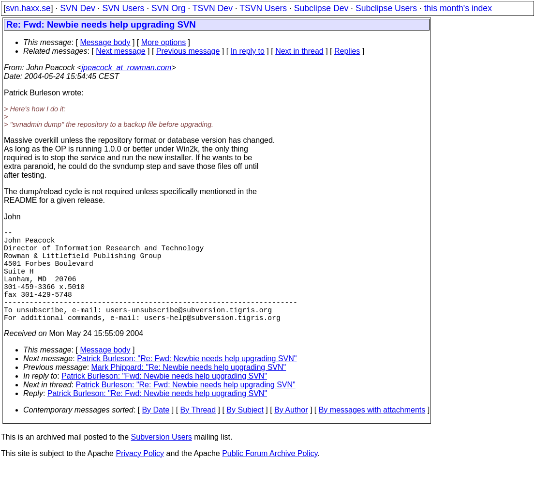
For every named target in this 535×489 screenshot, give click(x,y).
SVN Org (168, 8)
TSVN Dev (213, 8)
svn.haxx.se (28, 8)
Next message (120, 51)
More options (163, 42)
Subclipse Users (386, 8)
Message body (105, 42)
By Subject (244, 433)
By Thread (198, 433)
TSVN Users (263, 8)
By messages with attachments (372, 433)
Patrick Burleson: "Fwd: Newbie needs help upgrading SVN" (164, 399)
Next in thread (299, 51)
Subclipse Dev (321, 8)
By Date (155, 433)
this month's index (458, 8)
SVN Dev (77, 8)
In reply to (248, 51)
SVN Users (123, 8)
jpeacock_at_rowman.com (127, 67)
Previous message (188, 51)
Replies (347, 51)
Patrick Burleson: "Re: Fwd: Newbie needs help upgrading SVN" (187, 382)
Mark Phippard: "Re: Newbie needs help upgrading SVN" (188, 390)
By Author (291, 433)
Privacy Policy (140, 477)
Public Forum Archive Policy (269, 477)
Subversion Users (161, 460)
